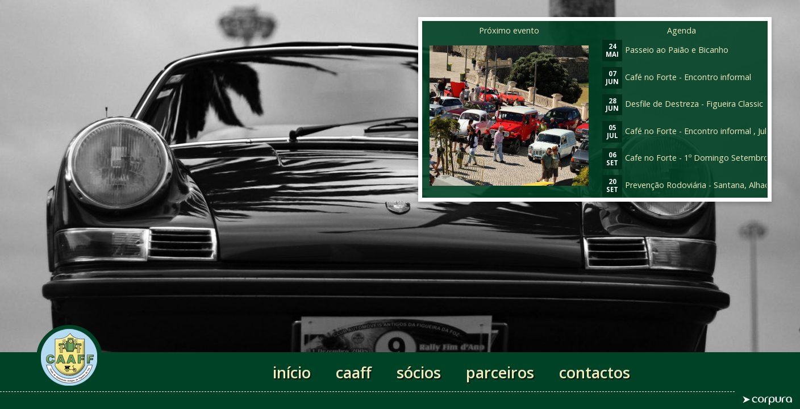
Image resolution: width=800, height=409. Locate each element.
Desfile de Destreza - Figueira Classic (682, 103)
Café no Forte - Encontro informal (676, 77)
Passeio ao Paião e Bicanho (665, 49)
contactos (594, 372)
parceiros (500, 372)
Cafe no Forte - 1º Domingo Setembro (685, 157)
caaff (354, 372)
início (292, 372)
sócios (419, 372)
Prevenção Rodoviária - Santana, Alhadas (690, 185)
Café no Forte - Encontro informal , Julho (689, 131)
